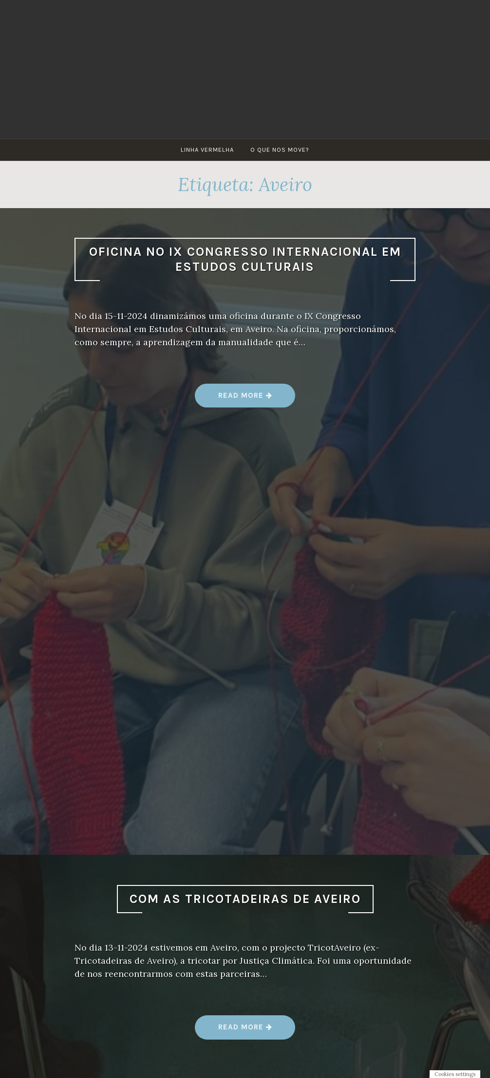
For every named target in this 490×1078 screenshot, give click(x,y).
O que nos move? (279, 149)
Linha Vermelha (207, 149)
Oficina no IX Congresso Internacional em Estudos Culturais (245, 259)
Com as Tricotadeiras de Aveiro (245, 899)
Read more (245, 398)
